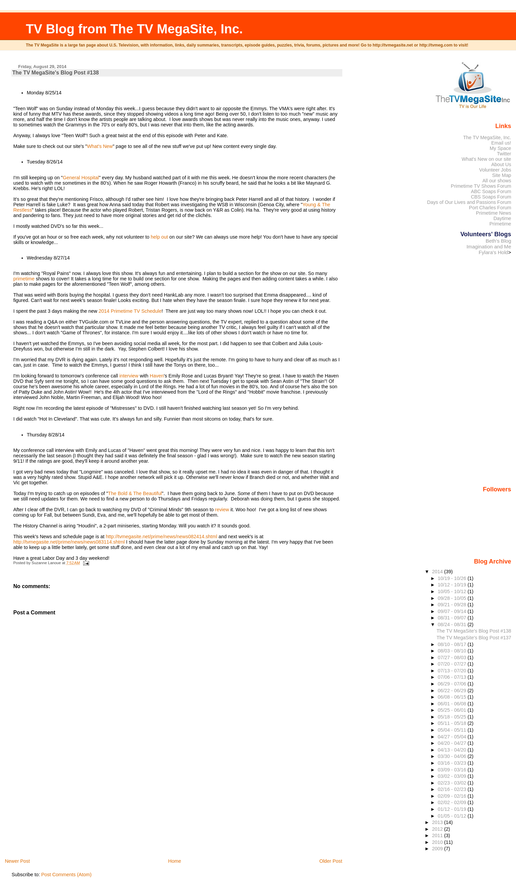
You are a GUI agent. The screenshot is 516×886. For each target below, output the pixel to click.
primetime (23, 278)
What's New (99, 146)
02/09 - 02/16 (453, 796)
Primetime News (493, 213)
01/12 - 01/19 (453, 809)
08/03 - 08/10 (453, 650)
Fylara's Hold (493, 252)
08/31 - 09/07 (453, 617)
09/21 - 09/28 (453, 604)
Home (174, 861)
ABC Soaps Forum (491, 191)
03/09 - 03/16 (453, 769)
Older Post (330, 861)
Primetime (500, 223)
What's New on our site (486, 159)
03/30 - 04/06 (453, 756)
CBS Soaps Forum (491, 197)
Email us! (501, 143)
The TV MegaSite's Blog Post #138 (474, 631)
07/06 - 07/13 (453, 677)
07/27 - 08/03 (453, 657)
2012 (438, 829)
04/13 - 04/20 (453, 750)
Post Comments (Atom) (66, 874)
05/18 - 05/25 (453, 717)
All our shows (496, 180)
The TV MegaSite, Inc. (487, 137)
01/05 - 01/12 (453, 816)
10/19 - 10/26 (453, 578)
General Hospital (81, 177)
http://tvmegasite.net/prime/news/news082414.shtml (161, 536)
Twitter (504, 153)
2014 (438, 571)
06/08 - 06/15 (453, 697)
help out (159, 237)
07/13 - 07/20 (453, 670)
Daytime (502, 218)
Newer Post (17, 861)
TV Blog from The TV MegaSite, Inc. (134, 29)
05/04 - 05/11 (453, 730)
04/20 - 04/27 (453, 743)
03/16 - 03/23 (453, 763)
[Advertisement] (61, 810)
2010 (438, 842)
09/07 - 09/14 (453, 611)
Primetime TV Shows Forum (481, 186)
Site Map (501, 175)
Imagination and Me (489, 246)
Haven (157, 375)
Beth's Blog (498, 241)
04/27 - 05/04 (453, 736)
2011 (438, 835)
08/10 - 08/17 (453, 644)
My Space (500, 148)
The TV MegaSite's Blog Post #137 (474, 637)
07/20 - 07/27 (453, 664)
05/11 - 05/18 (453, 723)
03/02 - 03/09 (453, 776)
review (222, 509)
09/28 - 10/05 (453, 598)
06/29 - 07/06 (453, 683)
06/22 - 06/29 (453, 690)
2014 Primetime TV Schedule (130, 311)
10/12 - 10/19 (453, 584)
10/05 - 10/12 (453, 591)
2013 (438, 822)
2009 (438, 848)
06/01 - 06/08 (453, 703)
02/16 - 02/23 (453, 789)
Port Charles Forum (490, 207)
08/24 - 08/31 (453, 624)
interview (128, 375)
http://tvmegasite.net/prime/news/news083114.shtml (69, 542)
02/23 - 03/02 (453, 783)
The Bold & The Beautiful (135, 493)
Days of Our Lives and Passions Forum (469, 202)
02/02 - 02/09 (453, 802)
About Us (501, 164)
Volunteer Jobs (495, 170)
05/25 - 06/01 (453, 710)
